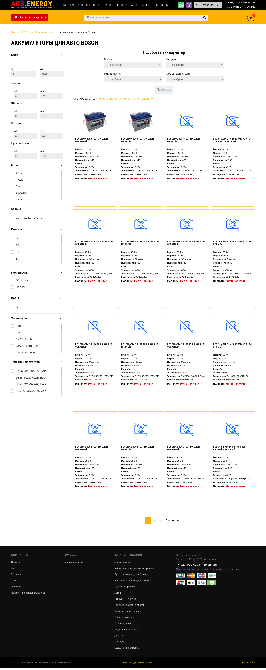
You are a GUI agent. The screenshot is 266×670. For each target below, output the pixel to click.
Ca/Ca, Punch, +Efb (27, 345)
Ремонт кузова (123, 624)
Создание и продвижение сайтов (134, 664)
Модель (171, 59)
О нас (14, 580)
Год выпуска (112, 74)
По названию (144, 98)
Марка (108, 59)
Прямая (21, 287)
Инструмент (121, 643)
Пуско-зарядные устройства (131, 574)
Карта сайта (248, 664)
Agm (18, 326)
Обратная (22, 280)
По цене (103, 98)
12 (17, 307)
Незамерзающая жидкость (130, 605)
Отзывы (16, 562)
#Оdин (20, 173)
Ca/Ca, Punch (24, 339)
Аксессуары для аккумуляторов (133, 580)
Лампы (118, 593)
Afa (18, 186)
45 (17, 238)
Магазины (17, 574)
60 (17, 258)
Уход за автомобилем (127, 630)
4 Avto (19, 179)
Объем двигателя (178, 74)
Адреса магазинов (242, 2)
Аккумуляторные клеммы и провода (136, 568)
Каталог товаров (28, 17)
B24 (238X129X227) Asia (31, 371)
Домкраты (120, 637)
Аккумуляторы (123, 562)
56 (17, 252)
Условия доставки (73, 562)
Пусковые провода (125, 587)
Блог (14, 568)
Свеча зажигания (124, 618)
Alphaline (21, 193)
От (23, 72)
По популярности (122, 98)
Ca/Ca (19, 332)
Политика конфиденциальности (30, 593)
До (52, 72)
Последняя (172, 520)
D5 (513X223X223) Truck (31, 377)
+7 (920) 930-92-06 (241, 7)
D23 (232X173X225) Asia (31, 391)
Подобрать (164, 89)
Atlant (19, 199)
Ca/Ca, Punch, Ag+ (27, 352)
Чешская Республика (29, 218)
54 (17, 245)
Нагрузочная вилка (126, 599)
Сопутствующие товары (128, 612)
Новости (16, 587)
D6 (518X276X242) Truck (31, 384)
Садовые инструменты (127, 649)
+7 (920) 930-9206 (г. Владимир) (197, 565)
